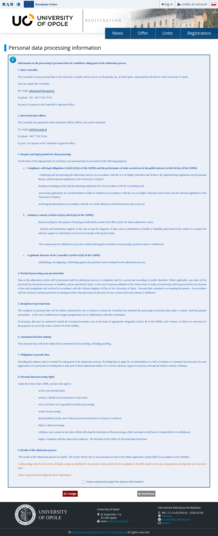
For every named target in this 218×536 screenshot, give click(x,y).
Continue (146, 494)
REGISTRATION (103, 21)
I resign (70, 494)
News (117, 33)
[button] (4, 4)
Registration (199, 33)
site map (167, 516)
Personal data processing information (55, 47)
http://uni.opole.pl (118, 521)
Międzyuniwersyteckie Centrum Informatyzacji (98, 532)
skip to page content (1, 1)
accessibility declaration (176, 519)
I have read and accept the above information (112, 482)
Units (167, 33)
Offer (143, 33)
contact (166, 523)
